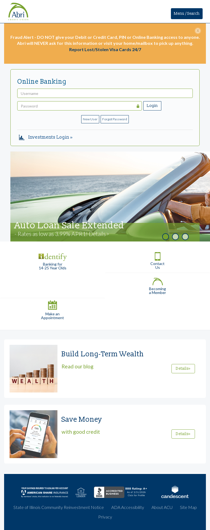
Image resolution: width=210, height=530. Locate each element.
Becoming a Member (157, 284)
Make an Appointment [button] (52, 309)
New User (90, 119)
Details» (183, 368)
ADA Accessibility (127, 507)
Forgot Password (114, 119)
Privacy (105, 516)
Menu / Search (187, 13)
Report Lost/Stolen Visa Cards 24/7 (105, 49)
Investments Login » (46, 137)
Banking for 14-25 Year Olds (52, 259)
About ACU (162, 507)
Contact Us (157, 258)
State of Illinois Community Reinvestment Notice (58, 507)
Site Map (188, 507)
